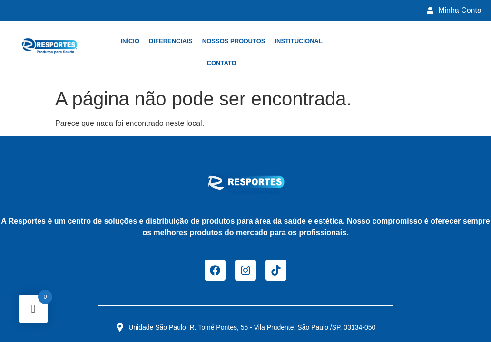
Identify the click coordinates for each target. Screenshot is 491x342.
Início (129, 41)
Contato (221, 62)
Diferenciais (171, 41)
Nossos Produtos (233, 41)
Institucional (298, 41)
